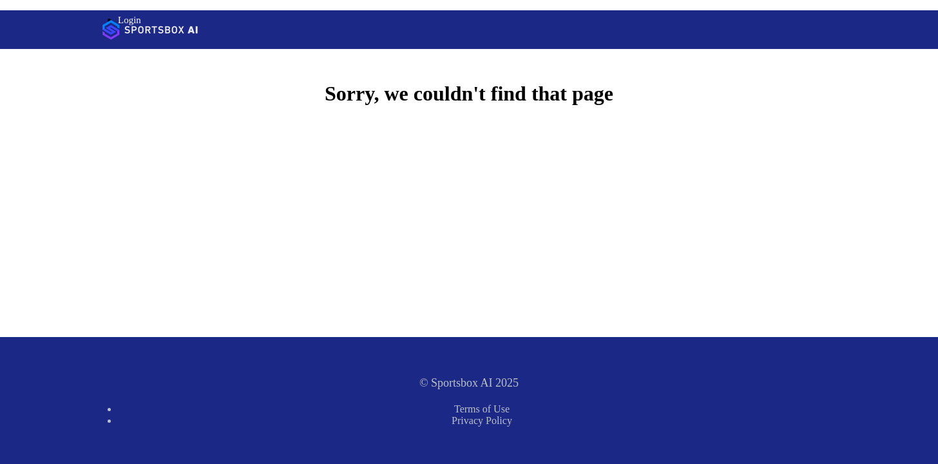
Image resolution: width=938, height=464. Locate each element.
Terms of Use (482, 408)
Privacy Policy (482, 420)
